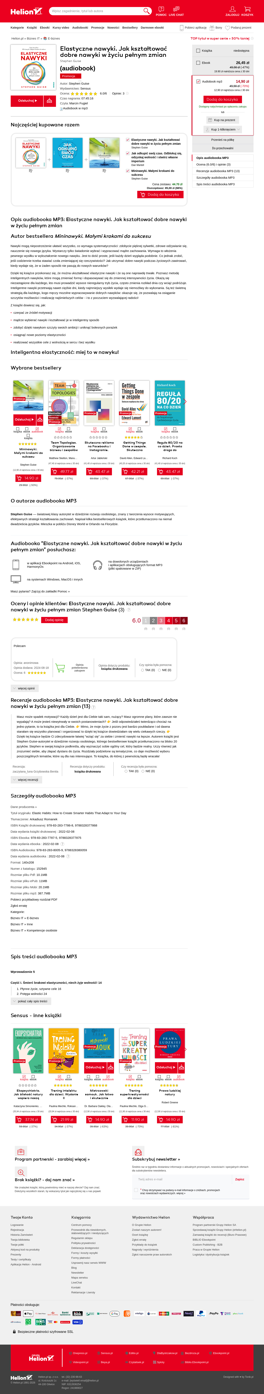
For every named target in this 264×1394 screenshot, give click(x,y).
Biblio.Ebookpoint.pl (196, 1362)
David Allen (126, 458)
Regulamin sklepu (82, 1238)
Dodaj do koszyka (222, 99)
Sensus (85, 88)
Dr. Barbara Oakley (95, 1106)
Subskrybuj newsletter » (156, 1159)
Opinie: (118, 93)
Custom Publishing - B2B (208, 1244)
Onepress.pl (80, 1353)
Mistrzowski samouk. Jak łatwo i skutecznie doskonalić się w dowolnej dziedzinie (99, 1098)
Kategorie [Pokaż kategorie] (17, 27)
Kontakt (75, 1287)
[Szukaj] (147, 11)
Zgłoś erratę (19, 905)
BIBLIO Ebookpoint (204, 1239)
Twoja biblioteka (20, 1239)
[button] (185, 401)
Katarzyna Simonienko (26, 1106)
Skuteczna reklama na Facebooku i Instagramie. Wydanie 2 (99, 448)
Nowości (113, 27)
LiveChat (76, 1282)
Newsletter (77, 1272)
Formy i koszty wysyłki (84, 1252)
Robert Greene (170, 1102)
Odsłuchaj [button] (26, 101)
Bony (218, 27)
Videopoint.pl (80, 1362)
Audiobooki (80, 27)
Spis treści (216, 184)
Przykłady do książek (144, 1244)
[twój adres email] (182, 1179)
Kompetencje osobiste (42, 930)
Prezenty (16, 1254)
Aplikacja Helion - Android (26, 1264)
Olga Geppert (145, 1106)
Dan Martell (137, 165)
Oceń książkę (140, 1234)
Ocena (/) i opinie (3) (214, 164)
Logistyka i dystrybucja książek (211, 1254)
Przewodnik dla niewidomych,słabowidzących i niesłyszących (90, 1231)
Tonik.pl (249, 1376)
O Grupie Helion (141, 1224)
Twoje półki (17, 1244)
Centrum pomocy (81, 1224)
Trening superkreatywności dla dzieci (134, 1094)
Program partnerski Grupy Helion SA (214, 1224)
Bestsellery (130, 27)
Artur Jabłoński (99, 458)
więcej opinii (26, 688)
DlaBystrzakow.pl (167, 1353)
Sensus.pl (107, 1353)
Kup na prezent (224, 120)
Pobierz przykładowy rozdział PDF (34, 899)
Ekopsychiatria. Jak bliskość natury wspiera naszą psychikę (28, 1096)
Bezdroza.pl (192, 1353)
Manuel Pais (75, 458)
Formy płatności (80, 1257)
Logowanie (17, 1224)
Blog (74, 1267)
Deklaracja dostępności (85, 1247)
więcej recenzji (28, 779)
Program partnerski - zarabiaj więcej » (52, 1159)
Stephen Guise (79, 83)
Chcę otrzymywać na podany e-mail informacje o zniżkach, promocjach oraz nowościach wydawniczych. (177, 1191)
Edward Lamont (142, 458)
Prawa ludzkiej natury (170, 1092)
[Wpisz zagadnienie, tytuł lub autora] (95, 11)
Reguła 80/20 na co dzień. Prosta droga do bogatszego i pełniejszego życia (170, 450)
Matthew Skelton (58, 458)
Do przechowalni (222, 148)
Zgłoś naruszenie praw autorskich (152, 1254)
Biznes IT (17, 918)
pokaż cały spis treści (32, 1001)
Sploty (160, 1362)
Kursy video (61, 27)
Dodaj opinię (54, 620)
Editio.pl (133, 1353)
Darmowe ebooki (152, 27)
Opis (213, 158)
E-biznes (33, 918)
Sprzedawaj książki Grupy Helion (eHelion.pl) (219, 1229)
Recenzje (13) (218, 171)
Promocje (97, 27)
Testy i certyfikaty (21, 1259)
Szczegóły (216, 177)
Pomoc (62, 591)
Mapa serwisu (79, 1277)
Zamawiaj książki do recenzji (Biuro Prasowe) (220, 1234)
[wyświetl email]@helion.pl (84, 1380)
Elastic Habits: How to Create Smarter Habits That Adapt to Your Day (79, 813)
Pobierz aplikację (196, 27)
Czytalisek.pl (136, 1362)
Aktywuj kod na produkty (25, 1249)
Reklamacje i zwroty (83, 1292)
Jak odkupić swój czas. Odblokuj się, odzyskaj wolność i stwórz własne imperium (156, 157)
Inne (30, 924)
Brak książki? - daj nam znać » (45, 1179)
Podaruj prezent (241, 27)
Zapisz (239, 1179)
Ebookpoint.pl (221, 1353)
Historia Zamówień (22, 1234)
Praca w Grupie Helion (206, 1249)
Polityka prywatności (83, 1243)
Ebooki (45, 27)
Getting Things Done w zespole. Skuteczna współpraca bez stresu (134, 450)
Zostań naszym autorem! (147, 1229)
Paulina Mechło (57, 1106)
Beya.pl (105, 1362)
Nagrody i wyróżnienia (145, 1249)
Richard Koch (169, 458)
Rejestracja (17, 1229)
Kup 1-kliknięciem (223, 129)
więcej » (181, 1193)
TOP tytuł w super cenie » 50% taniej (220, 38)
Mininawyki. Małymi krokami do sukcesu (28, 452)
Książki (32, 27)
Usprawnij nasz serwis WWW (88, 1262)
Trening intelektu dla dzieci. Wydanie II (63, 1094)
